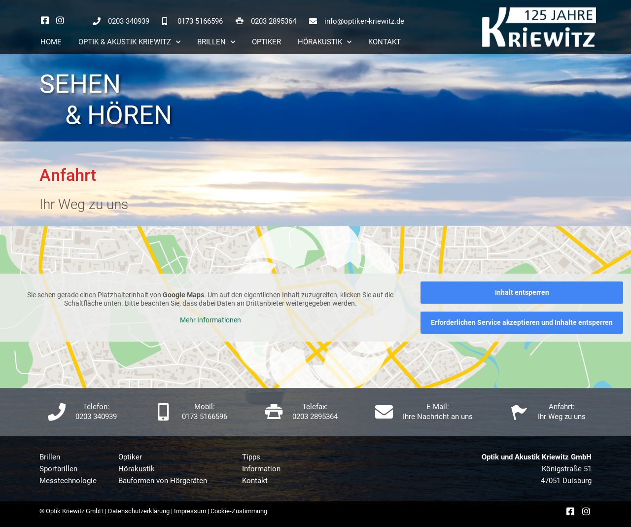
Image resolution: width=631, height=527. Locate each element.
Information (261, 468)
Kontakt (384, 41)
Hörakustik (324, 42)
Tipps (251, 457)
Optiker (266, 41)
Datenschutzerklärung (139, 511)
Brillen (216, 42)
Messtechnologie (68, 480)
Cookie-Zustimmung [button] (238, 511)
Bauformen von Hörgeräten (162, 480)
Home (51, 41)
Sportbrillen (58, 468)
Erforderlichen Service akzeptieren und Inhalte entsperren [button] (522, 322)
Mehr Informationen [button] (210, 319)
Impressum (190, 511)
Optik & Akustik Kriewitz (129, 42)
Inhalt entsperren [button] (522, 292)
